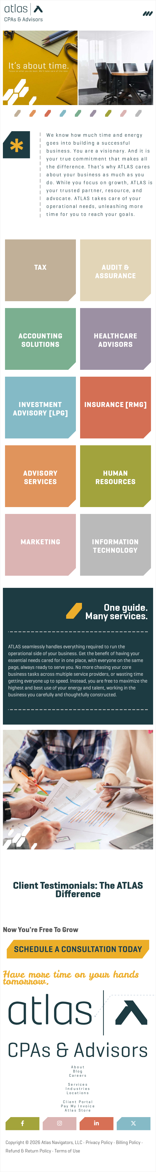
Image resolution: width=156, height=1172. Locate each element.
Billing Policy (128, 1142)
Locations (78, 1093)
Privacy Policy (99, 1142)
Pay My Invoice (78, 1106)
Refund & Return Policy (28, 1151)
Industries (78, 1088)
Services (78, 1084)
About (78, 1067)
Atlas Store (78, 1110)
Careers (78, 1075)
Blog (78, 1071)
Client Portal (78, 1102)
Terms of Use (67, 1151)
